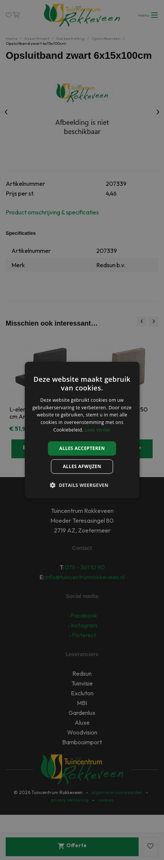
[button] (82, 485)
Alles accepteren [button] (82, 448)
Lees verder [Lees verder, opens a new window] (98, 430)
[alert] (82, 430)
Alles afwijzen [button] (82, 466)
